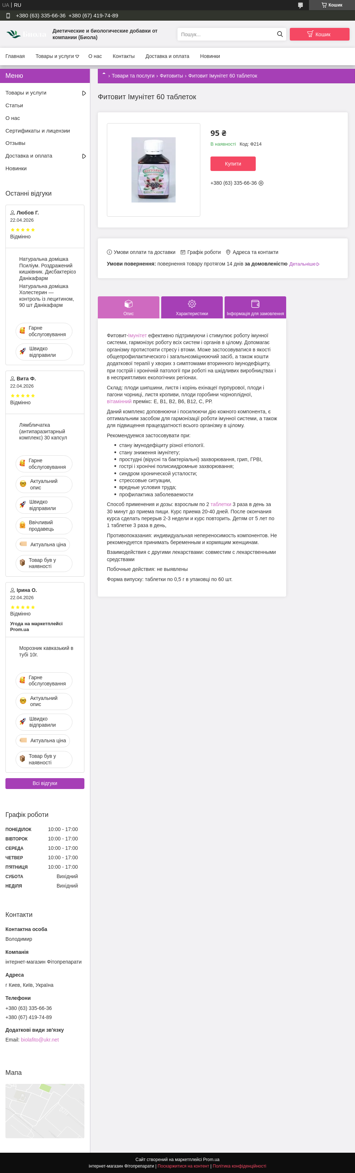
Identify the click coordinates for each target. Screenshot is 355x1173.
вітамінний (119, 401)
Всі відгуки (45, 783)
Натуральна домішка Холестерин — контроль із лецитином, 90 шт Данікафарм (46, 295)
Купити (233, 164)
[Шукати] (279, 34)
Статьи (14, 105)
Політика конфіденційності (239, 1166)
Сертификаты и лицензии (37, 131)
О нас (95, 56)
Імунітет (137, 335)
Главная (15, 56)
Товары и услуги (55, 56)
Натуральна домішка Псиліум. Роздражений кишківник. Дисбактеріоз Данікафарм (47, 268)
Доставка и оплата (167, 56)
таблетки (220, 504)
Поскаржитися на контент (183, 1166)
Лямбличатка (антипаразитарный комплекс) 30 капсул (43, 431)
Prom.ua (211, 1159)
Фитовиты (171, 76)
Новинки (210, 56)
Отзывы (15, 143)
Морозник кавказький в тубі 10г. (46, 651)
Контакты (123, 56)
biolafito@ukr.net (40, 1040)
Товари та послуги (133, 76)
